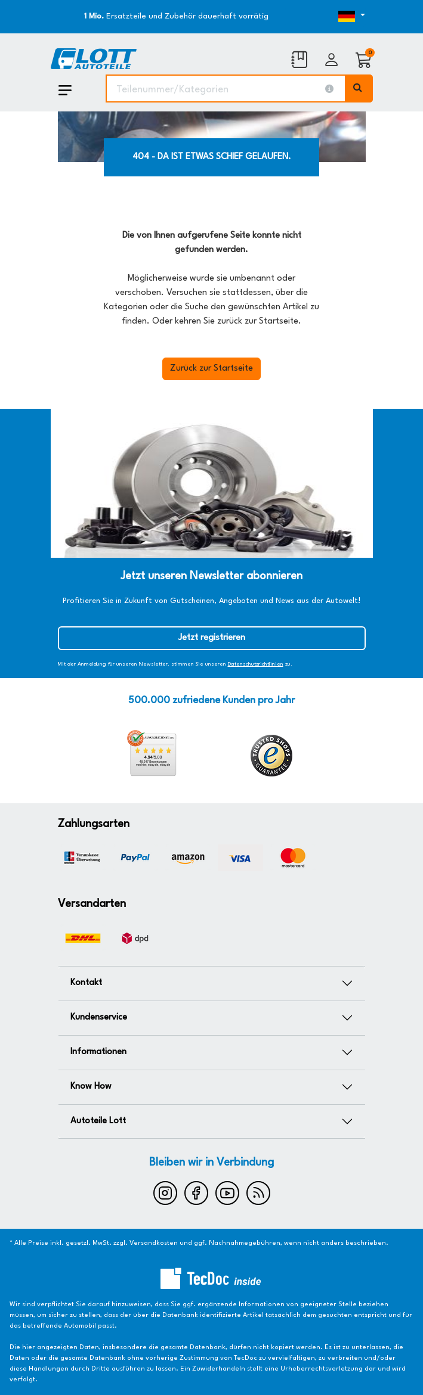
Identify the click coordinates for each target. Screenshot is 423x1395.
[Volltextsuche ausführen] (359, 88)
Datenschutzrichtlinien (255, 664)
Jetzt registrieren (211, 637)
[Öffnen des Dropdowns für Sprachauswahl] (325, 16)
